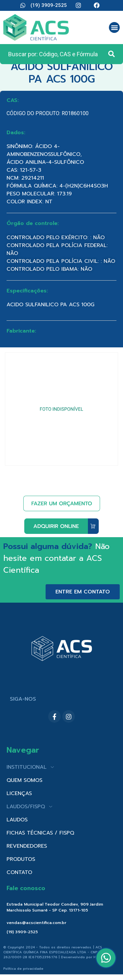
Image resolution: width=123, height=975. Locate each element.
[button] (114, 27)
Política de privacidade (23, 968)
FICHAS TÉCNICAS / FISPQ (40, 833)
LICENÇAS (19, 793)
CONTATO (19, 872)
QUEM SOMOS (24, 780)
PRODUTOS (21, 859)
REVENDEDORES (27, 846)
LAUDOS (17, 820)
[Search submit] (111, 54)
